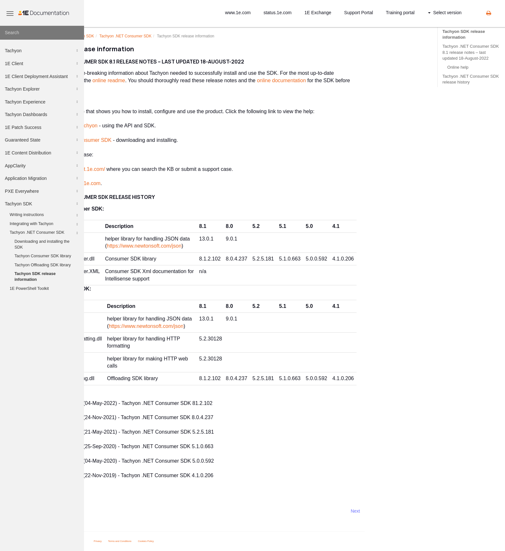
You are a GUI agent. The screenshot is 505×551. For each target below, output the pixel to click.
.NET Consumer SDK (191, 36)
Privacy (163, 541)
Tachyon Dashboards (42, 114)
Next (420, 511)
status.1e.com (277, 12)
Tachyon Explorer (42, 89)
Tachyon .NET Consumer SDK (45, 233)
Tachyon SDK (42, 203)
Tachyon (42, 50)
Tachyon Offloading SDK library (42, 265)
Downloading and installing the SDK (42, 244)
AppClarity (42, 165)
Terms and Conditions (185, 541)
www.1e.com (238, 12)
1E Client (42, 63)
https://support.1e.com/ (144, 169)
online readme (174, 80)
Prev (101, 511)
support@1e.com (146, 183)
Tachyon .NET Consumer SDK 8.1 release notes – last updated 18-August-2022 (471, 52)
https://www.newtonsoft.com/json (209, 246)
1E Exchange (317, 12)
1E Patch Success (42, 127)
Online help (458, 67)
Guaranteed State (42, 139)
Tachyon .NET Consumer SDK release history (471, 79)
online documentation (346, 80)
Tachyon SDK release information (35, 276)
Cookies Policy (211, 541)
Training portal (400, 12)
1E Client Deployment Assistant (42, 76)
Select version (445, 12)
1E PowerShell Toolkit (29, 288)
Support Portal (358, 12)
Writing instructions (45, 215)
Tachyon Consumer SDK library (42, 256)
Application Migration (42, 178)
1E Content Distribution (42, 152)
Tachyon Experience (42, 101)
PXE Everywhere (42, 191)
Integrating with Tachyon (45, 224)
